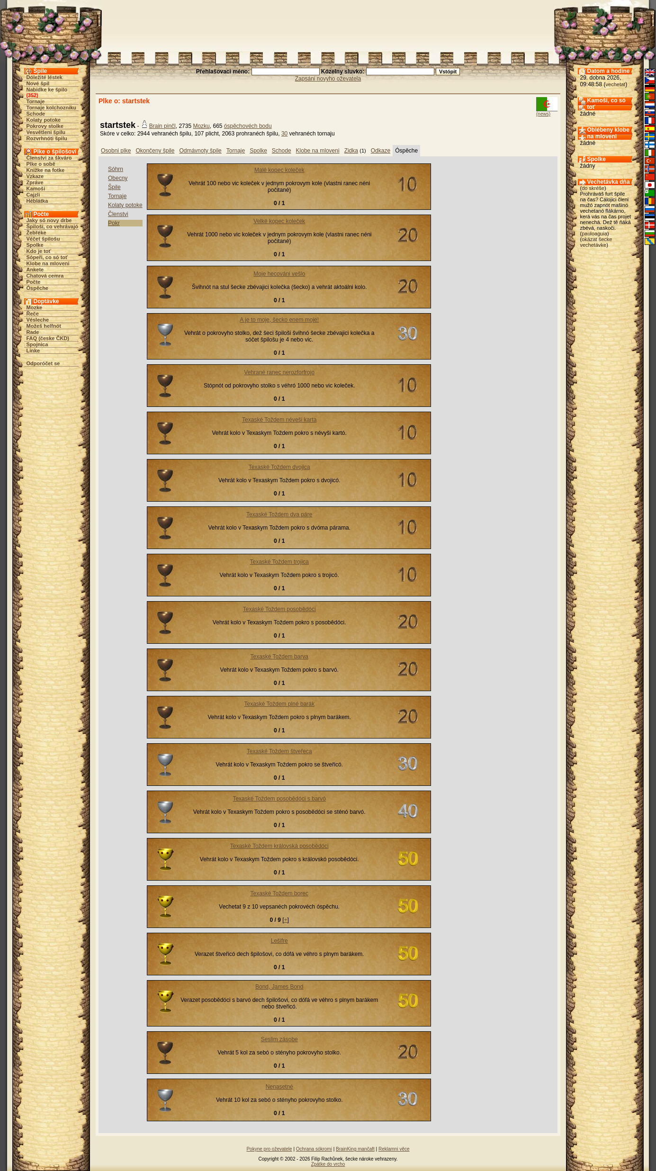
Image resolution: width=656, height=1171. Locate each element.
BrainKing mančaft (355, 1149)
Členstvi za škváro (49, 158)
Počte (34, 282)
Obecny (117, 178)
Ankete (35, 269)
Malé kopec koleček (279, 170)
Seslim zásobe (279, 1039)
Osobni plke (116, 150)
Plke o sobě (41, 164)
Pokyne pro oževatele (269, 1149)
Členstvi (118, 214)
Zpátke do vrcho (328, 1164)
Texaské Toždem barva (279, 656)
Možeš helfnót (44, 326)
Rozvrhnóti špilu (47, 138)
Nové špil (38, 83)
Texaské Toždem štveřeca (279, 751)
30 (284, 133)
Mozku (201, 126)
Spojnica (37, 344)
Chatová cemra (45, 276)
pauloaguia (594, 233)
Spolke (35, 245)
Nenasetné (279, 1086)
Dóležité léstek (45, 77)
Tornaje (36, 101)
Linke (33, 350)
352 (32, 95)
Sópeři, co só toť (47, 257)
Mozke (35, 307)
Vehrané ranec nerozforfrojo (279, 372)
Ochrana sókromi (314, 1149)
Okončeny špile (154, 150)
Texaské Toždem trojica (279, 561)
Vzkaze (35, 176)
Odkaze (380, 150)
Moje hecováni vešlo (279, 273)
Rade (33, 332)
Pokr (114, 223)
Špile (114, 187)
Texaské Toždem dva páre (279, 514)
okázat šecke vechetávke (596, 242)
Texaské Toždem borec (279, 893)
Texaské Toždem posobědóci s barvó (279, 798)
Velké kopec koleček (279, 221)
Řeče (33, 313)
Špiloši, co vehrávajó (52, 226)
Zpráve (35, 182)
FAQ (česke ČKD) (48, 338)
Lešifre (279, 940)
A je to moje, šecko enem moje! (279, 319)
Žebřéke (36, 232)
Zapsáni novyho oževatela (328, 78)
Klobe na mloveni (48, 263)
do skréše (593, 188)
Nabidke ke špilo (47, 89)
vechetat (616, 84)
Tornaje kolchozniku (52, 107)
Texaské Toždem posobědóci (279, 609)
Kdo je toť (39, 251)
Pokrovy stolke (45, 126)
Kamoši (36, 188)
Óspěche (37, 288)
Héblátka (37, 201)
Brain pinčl (162, 126)
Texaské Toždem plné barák (279, 704)
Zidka (351, 150)
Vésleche (38, 320)
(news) (543, 114)
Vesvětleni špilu (46, 132)
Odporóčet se (43, 363)
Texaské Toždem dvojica (279, 467)
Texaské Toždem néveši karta (279, 419)
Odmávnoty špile (200, 150)
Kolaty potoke (44, 120)
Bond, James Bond (279, 986)
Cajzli (33, 195)
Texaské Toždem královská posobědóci (279, 846)
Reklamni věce (394, 1149)
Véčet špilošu (43, 239)
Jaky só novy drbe (49, 220)
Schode (36, 114)
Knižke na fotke (46, 170)
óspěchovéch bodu (248, 126)
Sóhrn (115, 169)
